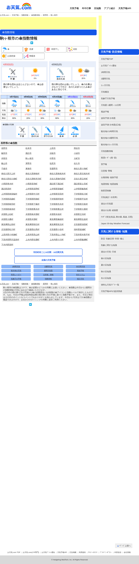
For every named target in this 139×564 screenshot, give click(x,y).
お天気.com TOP (13, 552)
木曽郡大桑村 (7, 235)
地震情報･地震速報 (109, 184)
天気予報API (124, 8)
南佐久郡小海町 (81, 184)
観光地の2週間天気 (109, 138)
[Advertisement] (48, 23)
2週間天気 (48, 325)
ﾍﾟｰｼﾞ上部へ (125, 546)
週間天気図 (48, 329)
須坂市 (53, 169)
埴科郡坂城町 (80, 245)
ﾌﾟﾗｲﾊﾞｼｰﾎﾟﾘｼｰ (106, 552)
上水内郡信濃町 (32, 255)
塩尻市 (53, 179)
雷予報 (104, 164)
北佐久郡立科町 (81, 194)
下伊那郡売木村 (57, 220)
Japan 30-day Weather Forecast (115, 223)
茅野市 (29, 179)
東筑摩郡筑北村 (57, 240)
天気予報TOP (107, 59)
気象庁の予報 (16, 337)
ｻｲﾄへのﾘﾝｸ (92, 552)
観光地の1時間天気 (109, 131)
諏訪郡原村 (6, 204)
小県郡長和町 (31, 199)
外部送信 (117, 552)
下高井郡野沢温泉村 (10, 255)
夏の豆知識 (106, 265)
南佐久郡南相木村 (58, 189)
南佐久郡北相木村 (82, 189)
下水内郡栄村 (7, 260)
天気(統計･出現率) (109, 197)
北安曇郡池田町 (81, 240)
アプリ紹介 (109, 8)
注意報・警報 (48, 333)
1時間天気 (16, 325)
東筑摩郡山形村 (8, 240)
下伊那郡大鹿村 (81, 225)
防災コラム (80, 333)
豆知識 (97, 8)
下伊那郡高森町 (8, 215)
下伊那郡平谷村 (81, 215)
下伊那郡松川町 (81, 210)
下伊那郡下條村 (32, 220)
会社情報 (127, 552)
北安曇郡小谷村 (57, 245)
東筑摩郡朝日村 (32, 240)
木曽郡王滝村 (80, 230)
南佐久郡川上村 (8, 189)
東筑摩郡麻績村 (57, 235)
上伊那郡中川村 (32, 210)
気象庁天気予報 (108, 98)
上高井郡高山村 (32, 250)
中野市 (53, 174)
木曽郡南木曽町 (32, 230)
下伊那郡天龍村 (81, 220)
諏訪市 (29, 169)
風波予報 (80, 329)
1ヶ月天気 (105, 85)
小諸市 (77, 169)
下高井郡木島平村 (82, 250)
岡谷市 (77, 164)
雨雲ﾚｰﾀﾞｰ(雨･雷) (109, 158)
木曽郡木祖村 (56, 230)
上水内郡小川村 (57, 255)
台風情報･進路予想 (109, 177)
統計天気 (80, 337)
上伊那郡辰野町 (32, 204)
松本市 (29, 164)
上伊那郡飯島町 (81, 204)
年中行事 (86, 8)
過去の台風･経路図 (109, 210)
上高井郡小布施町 (9, 250)
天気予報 (74, 8)
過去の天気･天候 (108, 252)
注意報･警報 (106, 171)
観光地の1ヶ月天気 (109, 144)
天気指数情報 (107, 151)
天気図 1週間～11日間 (111, 105)
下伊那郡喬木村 (32, 225)
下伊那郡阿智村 (57, 215)
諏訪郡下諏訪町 (57, 199)
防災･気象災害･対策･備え (112, 239)
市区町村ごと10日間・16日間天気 (48, 276)
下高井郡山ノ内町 (58, 250)
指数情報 (24, 15)
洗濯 (28, 49)
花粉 (72, 49)
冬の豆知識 (106, 278)
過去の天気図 (107, 204)
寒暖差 (29, 56)
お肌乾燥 (8, 56)
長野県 (45, 15)
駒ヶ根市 (54, 15)
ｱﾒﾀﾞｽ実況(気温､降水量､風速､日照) (117, 217)
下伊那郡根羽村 (8, 220)
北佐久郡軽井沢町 (33, 194)
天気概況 (105, 92)
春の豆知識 (106, 258)
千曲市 (4, 184)
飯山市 (4, 179)
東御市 (29, 184)
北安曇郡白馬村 (32, 245)
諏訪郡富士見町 (81, 199)
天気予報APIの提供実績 (111, 291)
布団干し (52, 49)
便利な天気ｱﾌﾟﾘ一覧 (110, 285)
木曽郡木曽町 (31, 235)
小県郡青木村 (7, 199)
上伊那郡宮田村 (57, 210)
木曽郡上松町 (7, 230)
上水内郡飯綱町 (81, 255)
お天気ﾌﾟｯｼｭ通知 (108, 65)
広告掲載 (73, 552)
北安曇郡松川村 (8, 245)
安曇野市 (54, 184)
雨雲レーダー (16, 333)
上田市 (53, 164)
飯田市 (4, 169)
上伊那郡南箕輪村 (9, 210)
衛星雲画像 (106, 190)
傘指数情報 (35, 15)
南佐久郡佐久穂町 (9, 194)
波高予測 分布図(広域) (111, 125)
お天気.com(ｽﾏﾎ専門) (31, 552)
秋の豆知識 (106, 271)
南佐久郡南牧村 (32, 189)
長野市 (4, 164)
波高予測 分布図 (108, 118)
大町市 (77, 174)
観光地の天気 (16, 329)
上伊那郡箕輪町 (57, 204)
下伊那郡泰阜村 (8, 225)
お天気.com (19, 7)
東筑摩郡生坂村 (81, 235)
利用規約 (82, 552)
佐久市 (77, 179)
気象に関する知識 (109, 245)
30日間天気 (80, 325)
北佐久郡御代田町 (58, 194)
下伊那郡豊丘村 (57, 225)
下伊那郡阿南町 (32, 215)
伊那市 (4, 174)
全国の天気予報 (48, 284)
